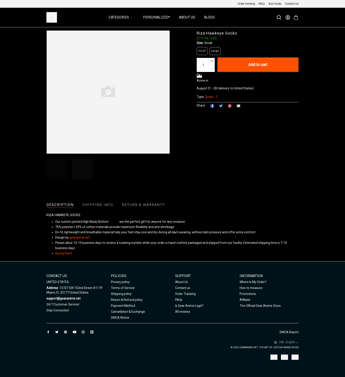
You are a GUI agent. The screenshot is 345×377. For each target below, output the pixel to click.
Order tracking (246, 3)
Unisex (114, 221)
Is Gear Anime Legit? (189, 305)
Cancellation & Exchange (128, 311)
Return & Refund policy (127, 300)
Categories (121, 17)
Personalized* (156, 17)
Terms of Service (123, 288)
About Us (187, 17)
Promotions (248, 294)
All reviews (182, 311)
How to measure (251, 288)
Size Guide (274, 3)
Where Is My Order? (253, 282)
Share (201, 105)
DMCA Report (289, 332)
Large (215, 50)
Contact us (182, 288)
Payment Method (123, 305)
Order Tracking (185, 294)
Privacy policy (120, 282)
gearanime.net (79, 237)
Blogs (209, 17)
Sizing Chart (63, 253)
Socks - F (211, 97)
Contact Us (292, 3)
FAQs (262, 3)
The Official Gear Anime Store (260, 305)
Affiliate (245, 300)
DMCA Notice (120, 317)
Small (208, 43)
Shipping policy (121, 294)
